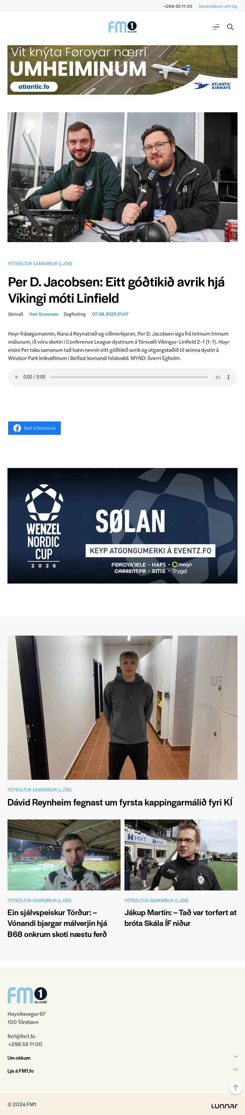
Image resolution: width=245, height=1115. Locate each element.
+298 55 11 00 (178, 6)
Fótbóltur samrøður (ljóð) (40, 263)
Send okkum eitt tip (218, 6)
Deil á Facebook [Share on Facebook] (34, 428)
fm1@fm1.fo (21, 1036)
